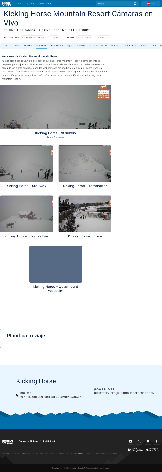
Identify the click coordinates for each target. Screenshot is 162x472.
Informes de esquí (61, 46)
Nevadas (116, 46)
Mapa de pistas (99, 46)
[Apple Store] (152, 449)
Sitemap (62, 453)
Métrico (81, 453)
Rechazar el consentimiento (106, 453)
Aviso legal (6, 453)
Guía (7, 46)
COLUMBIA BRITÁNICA (19, 30)
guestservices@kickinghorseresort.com (124, 393)
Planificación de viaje (38, 3)
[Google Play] (135, 449)
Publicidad (49, 441)
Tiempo (28, 46)
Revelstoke (103, 38)
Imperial (87, 453)
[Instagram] (148, 441)
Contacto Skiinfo (28, 441)
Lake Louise (84, 38)
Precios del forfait (137, 46)
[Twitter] (139, 441)
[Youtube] (130, 441)
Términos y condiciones (45, 453)
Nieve (20, 3)
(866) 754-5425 (104, 389)
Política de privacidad (23, 453)
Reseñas (81, 46)
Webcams (41, 46)
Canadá (54, 38)
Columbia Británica (33, 38)
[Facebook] (156, 441)
